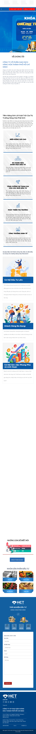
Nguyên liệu (10, 591)
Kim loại (10, 579)
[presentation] (14, 678)
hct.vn (15, 725)
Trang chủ (5, 705)
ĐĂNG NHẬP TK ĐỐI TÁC (16, 9)
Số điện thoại (7, 644)
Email (5, 650)
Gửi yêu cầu (7, 683)
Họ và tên (6, 638)
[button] (27, 50)
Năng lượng (26, 579)
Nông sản (26, 591)
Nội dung (6, 657)
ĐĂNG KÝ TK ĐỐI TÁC (29, 9)
